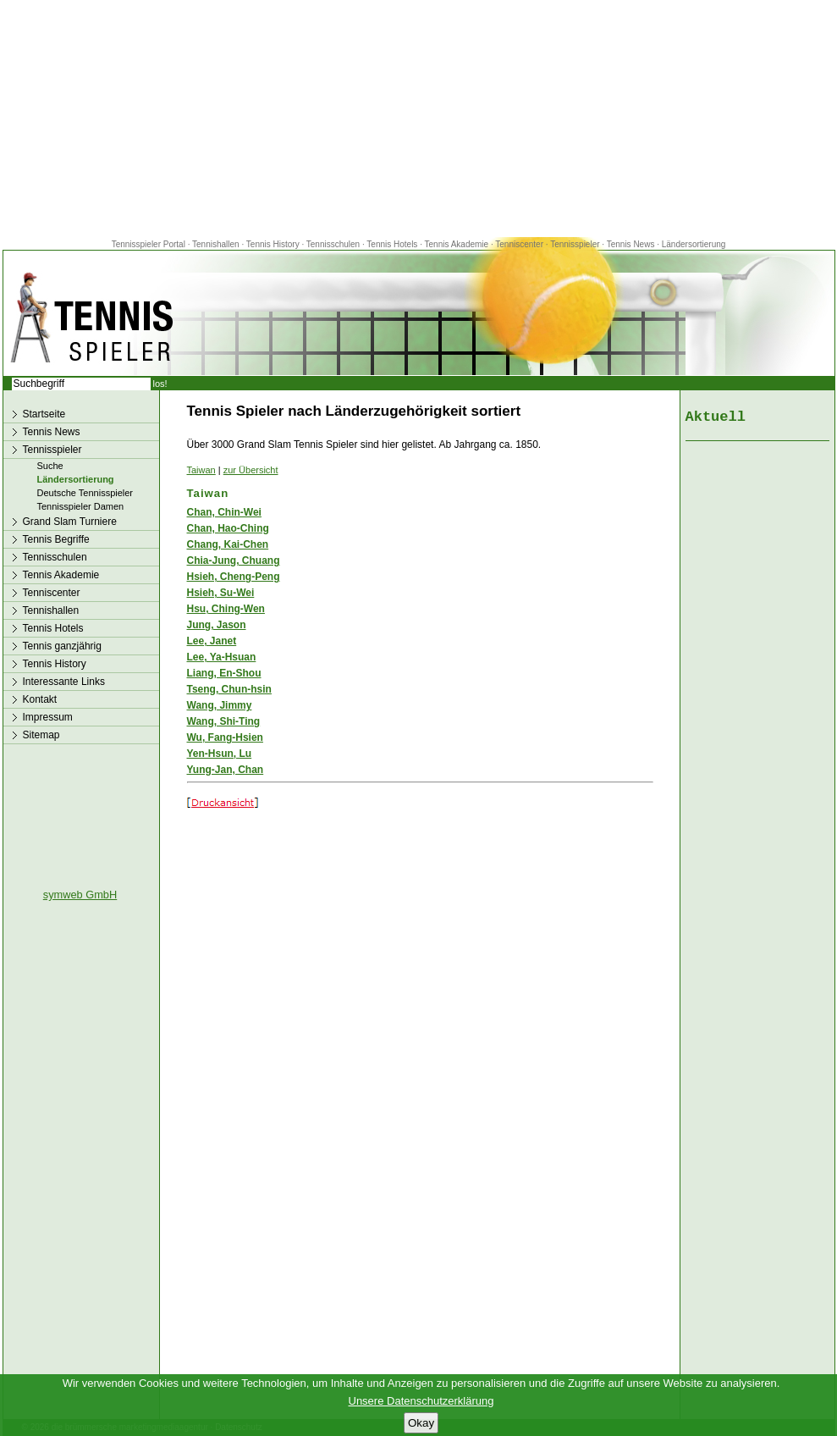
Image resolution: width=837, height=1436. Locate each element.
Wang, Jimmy (219, 705)
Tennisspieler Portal (148, 244)
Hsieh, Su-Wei (221, 593)
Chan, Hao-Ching (228, 528)
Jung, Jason (216, 625)
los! (160, 383)
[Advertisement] (419, 118)
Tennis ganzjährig (62, 646)
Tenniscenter (519, 244)
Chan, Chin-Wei (224, 512)
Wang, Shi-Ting (224, 721)
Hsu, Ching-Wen (226, 609)
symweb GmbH (80, 894)
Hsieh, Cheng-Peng (233, 577)
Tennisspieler (574, 244)
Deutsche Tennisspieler (85, 493)
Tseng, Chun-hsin (229, 689)
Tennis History (273, 244)
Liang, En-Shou (224, 673)
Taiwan (201, 470)
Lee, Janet (212, 641)
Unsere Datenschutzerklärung (421, 1401)
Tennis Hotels (393, 244)
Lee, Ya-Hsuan (221, 657)
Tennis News (631, 244)
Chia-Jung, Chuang (233, 560)
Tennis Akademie (458, 244)
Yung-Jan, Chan (225, 770)
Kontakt (40, 699)
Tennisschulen (333, 244)
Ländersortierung (694, 244)
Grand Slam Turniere (70, 521)
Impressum (48, 717)
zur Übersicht (250, 470)
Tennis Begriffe (56, 539)
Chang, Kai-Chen (228, 544)
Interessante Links (64, 682)
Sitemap (41, 735)
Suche (50, 466)
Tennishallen (216, 244)
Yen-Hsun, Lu (219, 753)
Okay (421, 1423)
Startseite (44, 414)
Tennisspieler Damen (80, 506)
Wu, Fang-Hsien (225, 737)
